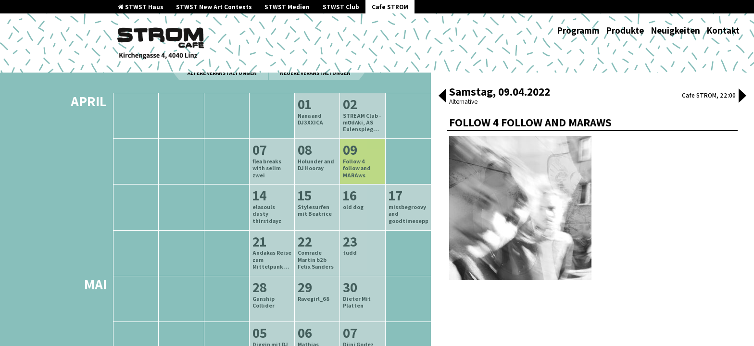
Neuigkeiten (675, 30)
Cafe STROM (390, 7)
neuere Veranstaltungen (315, 96)
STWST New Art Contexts (214, 7)
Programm (578, 30)
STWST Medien (287, 7)
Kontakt (723, 30)
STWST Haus (140, 7)
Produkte (625, 30)
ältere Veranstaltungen (222, 96)
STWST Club (341, 7)
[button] (442, 97)
